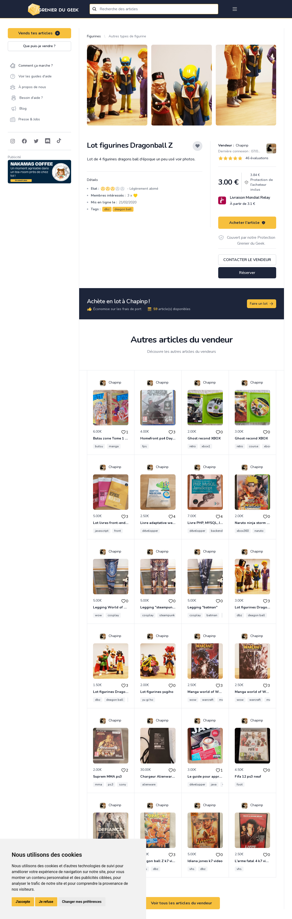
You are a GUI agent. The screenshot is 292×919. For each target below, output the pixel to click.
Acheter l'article (247, 222)
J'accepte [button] (23, 902)
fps (144, 446)
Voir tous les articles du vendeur (181, 903)
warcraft (207, 700)
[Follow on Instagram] (13, 141)
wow (98, 615)
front (117, 531)
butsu (99, 446)
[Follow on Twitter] (36, 141)
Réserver (247, 272)
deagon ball (123, 209)
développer (150, 531)
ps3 (110, 784)
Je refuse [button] (46, 902)
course (253, 446)
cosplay (113, 615)
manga (114, 446)
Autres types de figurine (127, 36)
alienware (148, 784)
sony (122, 784)
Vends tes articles (39, 33)
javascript (101, 531)
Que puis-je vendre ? (39, 46)
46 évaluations (256, 158)
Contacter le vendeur (247, 259)
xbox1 (206, 446)
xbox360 (243, 531)
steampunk (167, 615)
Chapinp (241, 145)
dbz (107, 209)
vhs (191, 869)
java (214, 784)
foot (240, 784)
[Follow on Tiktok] (59, 141)
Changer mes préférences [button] (82, 902)
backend (217, 531)
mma (98, 784)
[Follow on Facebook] (24, 141)
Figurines (94, 36)
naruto (259, 531)
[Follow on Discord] (48, 141)
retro (192, 446)
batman (212, 615)
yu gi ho (147, 700)
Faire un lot (262, 303)
